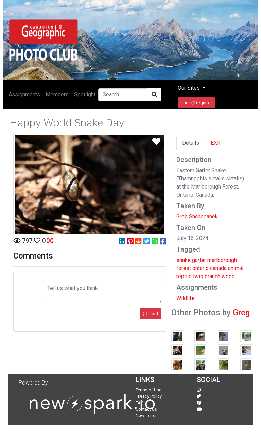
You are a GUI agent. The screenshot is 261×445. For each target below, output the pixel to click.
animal (235, 268)
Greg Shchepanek (197, 216)
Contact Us (146, 409)
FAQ (140, 402)
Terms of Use (148, 389)
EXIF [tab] (216, 143)
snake (183, 260)
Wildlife (185, 298)
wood (228, 276)
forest (183, 268)
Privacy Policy (149, 396)
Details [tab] (190, 143)
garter (199, 260)
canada (218, 268)
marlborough (222, 260)
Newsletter (146, 415)
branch (212, 276)
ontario (200, 268)
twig (198, 276)
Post (150, 313)
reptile (184, 276)
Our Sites (189, 88)
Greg (241, 312)
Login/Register (196, 102)
